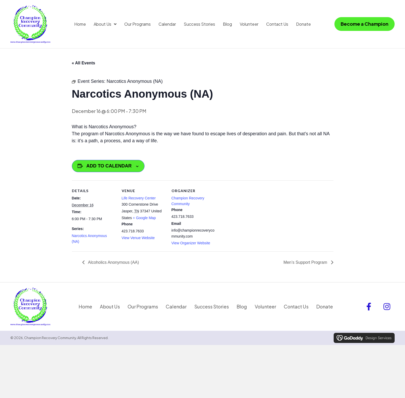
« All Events (83, 64)
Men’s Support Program (305, 263)
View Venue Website (138, 239)
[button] (368, 308)
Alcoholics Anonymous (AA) (113, 263)
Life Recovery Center (139, 199)
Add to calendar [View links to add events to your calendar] (109, 167)
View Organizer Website (190, 244)
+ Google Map (144, 219)
